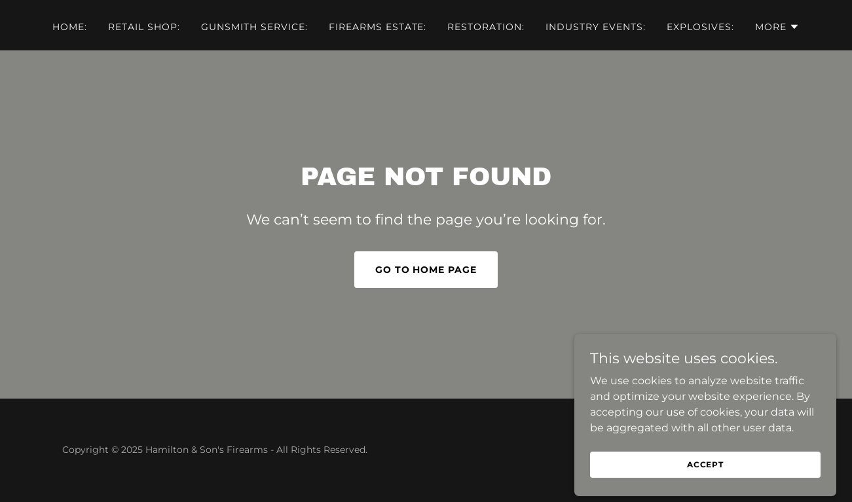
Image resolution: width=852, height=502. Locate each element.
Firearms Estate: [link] (378, 27)
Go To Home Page (426, 270)
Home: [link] (69, 27)
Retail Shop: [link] (144, 27)
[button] (777, 27)
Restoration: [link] (486, 27)
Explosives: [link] (700, 27)
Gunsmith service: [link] (254, 27)
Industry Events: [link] (596, 27)
